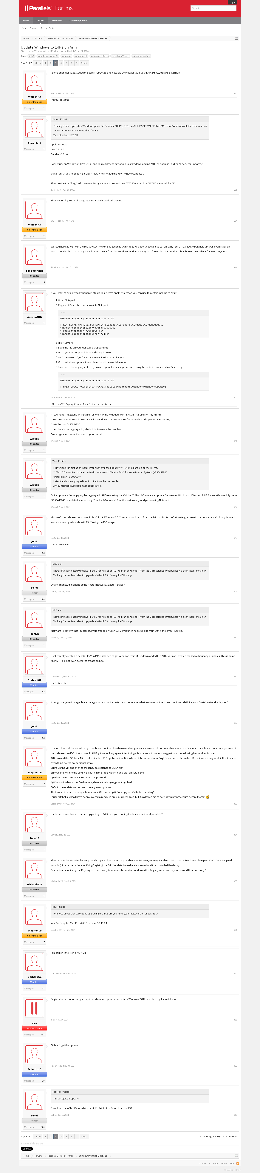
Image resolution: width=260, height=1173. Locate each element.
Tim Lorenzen (34, 270)
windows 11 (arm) (99, 56)
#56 (235, 930)
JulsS (73, 51)
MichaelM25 (34, 884)
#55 (235, 881)
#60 (235, 1115)
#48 (235, 538)
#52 (235, 723)
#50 (235, 637)
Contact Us (204, 1163)
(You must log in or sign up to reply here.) (218, 1136)
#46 (235, 441)
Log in (233, 2)
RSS (237, 1163)
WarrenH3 (34, 96)
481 (43, 1034)
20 (43, 1080)
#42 (235, 190)
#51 (235, 676)
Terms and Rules (232, 1169)
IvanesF (80, 404)
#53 (235, 803)
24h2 (31, 56)
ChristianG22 (58, 404)
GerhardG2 (34, 680)
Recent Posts (47, 28)
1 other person (96, 404)
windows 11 (80, 56)
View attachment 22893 (65, 135)
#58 (235, 1019)
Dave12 (34, 838)
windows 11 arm (120, 56)
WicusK (34, 438)
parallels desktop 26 (47, 56)
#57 (235, 973)
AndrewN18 (34, 317)
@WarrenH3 (58, 173)
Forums (40, 20)
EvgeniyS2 (71, 404)
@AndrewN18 (110, 500)
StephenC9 (34, 772)
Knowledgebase (78, 20)
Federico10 (34, 1069)
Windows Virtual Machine (47, 51)
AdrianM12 (34, 143)
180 (43, 599)
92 (43, 552)
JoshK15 (56, 544)
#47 (235, 507)
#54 (235, 834)
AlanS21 (56, 99)
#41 (235, 93)
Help (215, 1163)
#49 (235, 591)
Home (26, 20)
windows (66, 56)
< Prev (37, 63)
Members (57, 20)
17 (43, 783)
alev (34, 1023)
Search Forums (29, 28)
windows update (141, 56)
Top (232, 1163)
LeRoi (34, 587)
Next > (84, 63)
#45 (235, 397)
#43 (235, 221)
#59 (235, 1066)
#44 (235, 267)
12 (43, 108)
